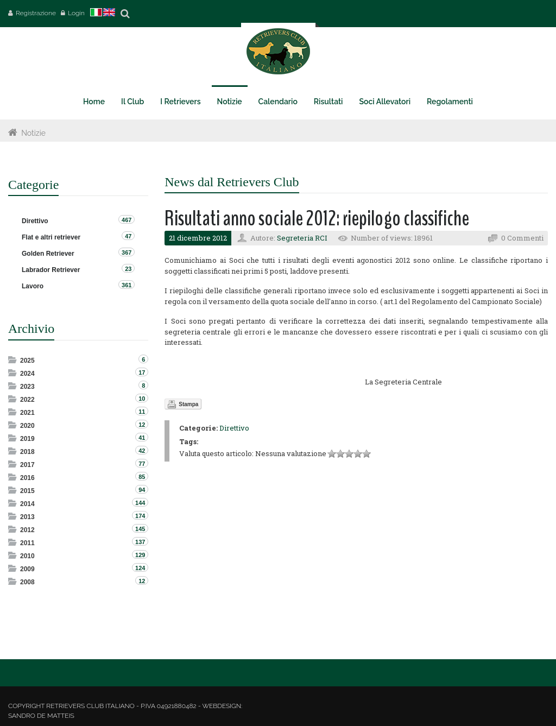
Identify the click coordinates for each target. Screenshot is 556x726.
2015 (27, 491)
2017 (27, 465)
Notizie (33, 133)
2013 (27, 517)
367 (126, 252)
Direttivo (234, 428)
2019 (27, 439)
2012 (27, 530)
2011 (27, 543)
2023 (27, 386)
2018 (27, 452)
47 (128, 236)
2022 (27, 399)
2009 (27, 569)
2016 (27, 478)
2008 (27, 582)
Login (76, 13)
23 (128, 269)
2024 (27, 373)
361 (126, 285)
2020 (27, 426)
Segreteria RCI (302, 238)
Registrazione (36, 13)
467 (126, 220)
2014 (27, 504)
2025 (27, 360)
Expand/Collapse (13, 359)
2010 (27, 556)
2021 (27, 412)
